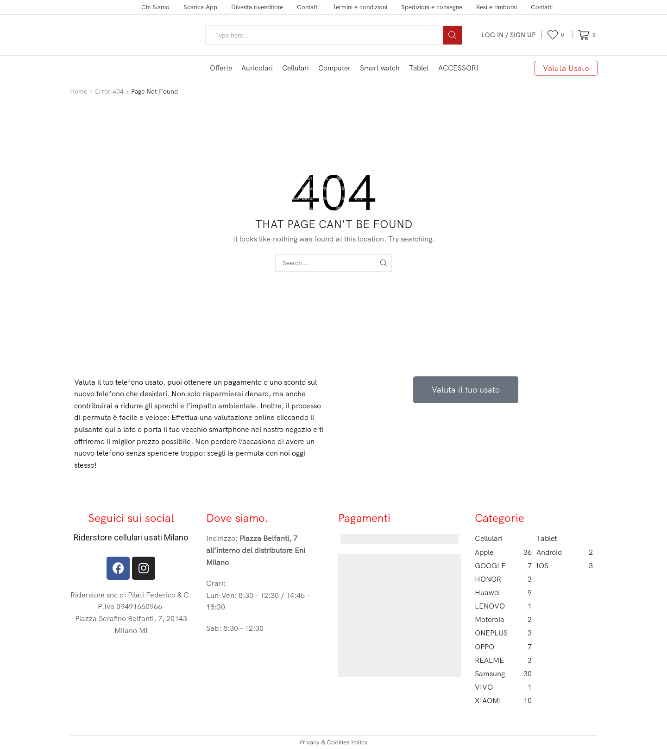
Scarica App (200, 7)
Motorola (503, 619)
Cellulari (295, 67)
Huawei (503, 592)
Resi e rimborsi (496, 7)
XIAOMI (503, 700)
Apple (503, 552)
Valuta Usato (566, 68)
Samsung (503, 673)
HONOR (503, 579)
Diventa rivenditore (257, 7)
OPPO (503, 646)
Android (564, 552)
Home (78, 91)
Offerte (221, 67)
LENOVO (503, 606)
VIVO (503, 687)
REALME (503, 660)
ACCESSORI (458, 67)
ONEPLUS (503, 632)
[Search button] (452, 35)
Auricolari (257, 67)
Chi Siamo (155, 7)
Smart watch (380, 67)
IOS (564, 565)
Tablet (419, 67)
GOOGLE (503, 565)
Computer (334, 67)
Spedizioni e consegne (431, 7)
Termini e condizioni (360, 7)
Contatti (308, 7)
